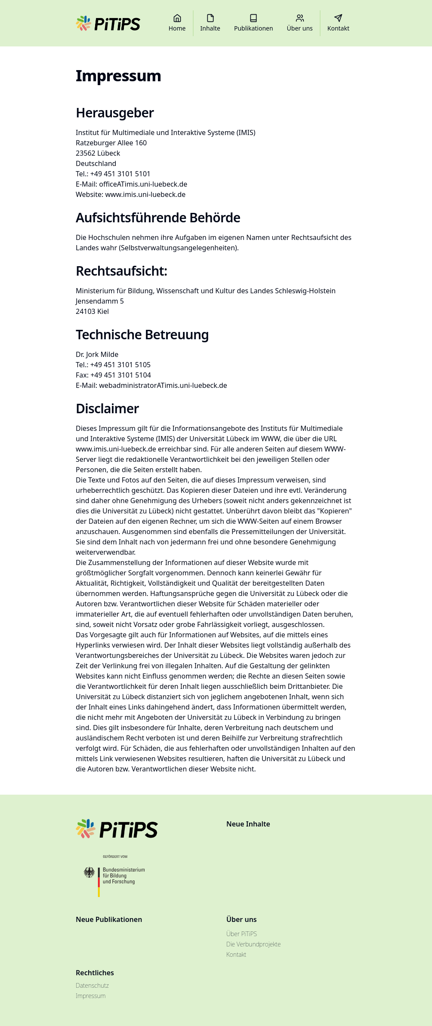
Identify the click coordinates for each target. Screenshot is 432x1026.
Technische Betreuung (142, 334)
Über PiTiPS (241, 934)
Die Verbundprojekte (253, 944)
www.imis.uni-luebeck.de (145, 194)
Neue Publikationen (109, 919)
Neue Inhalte (248, 824)
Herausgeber (115, 112)
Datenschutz (92, 985)
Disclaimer (107, 408)
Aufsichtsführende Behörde (158, 217)
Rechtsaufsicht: (121, 271)
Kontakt (236, 954)
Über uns (241, 919)
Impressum (90, 996)
